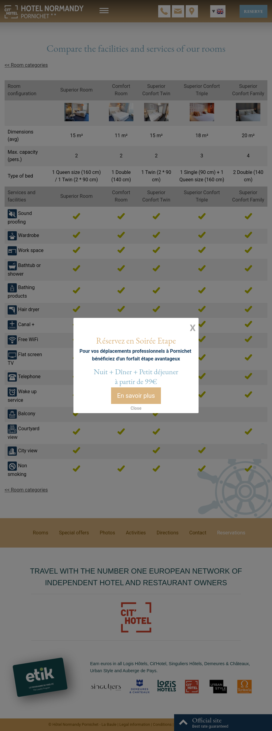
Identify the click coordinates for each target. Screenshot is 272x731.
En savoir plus (136, 392)
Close (136, 403)
